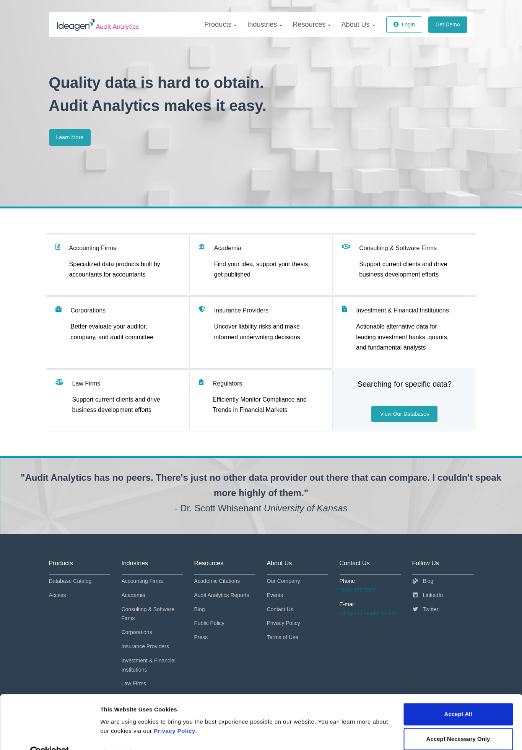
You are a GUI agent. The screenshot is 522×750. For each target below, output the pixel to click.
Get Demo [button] (448, 24)
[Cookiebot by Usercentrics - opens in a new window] (49, 735)
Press (201, 637)
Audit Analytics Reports (221, 595)
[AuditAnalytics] (110, 24)
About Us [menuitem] (357, 24)
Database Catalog (70, 581)
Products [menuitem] (220, 24)
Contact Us (280, 609)
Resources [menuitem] (311, 24)
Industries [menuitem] (264, 24)
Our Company (283, 581)
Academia (133, 595)
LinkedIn (427, 595)
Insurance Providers (145, 646)
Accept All (458, 697)
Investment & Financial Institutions (149, 665)
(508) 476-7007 (358, 590)
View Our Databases (404, 414)
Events (275, 595)
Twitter (425, 609)
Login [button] (404, 24)
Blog (199, 609)
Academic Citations (217, 581)
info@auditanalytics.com (369, 613)
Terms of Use (282, 637)
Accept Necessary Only (458, 722)
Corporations (137, 632)
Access (57, 595)
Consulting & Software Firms (148, 613)
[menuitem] (220, 24)
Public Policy (209, 623)
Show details (118, 735)
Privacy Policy (174, 714)
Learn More (70, 138)
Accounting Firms (142, 581)
